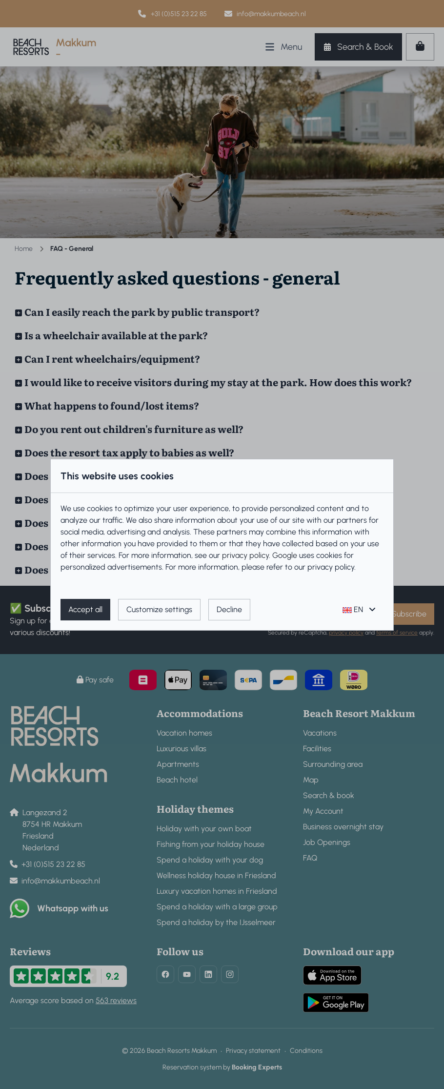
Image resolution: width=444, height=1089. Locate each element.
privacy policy (245, 555)
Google (284, 555)
